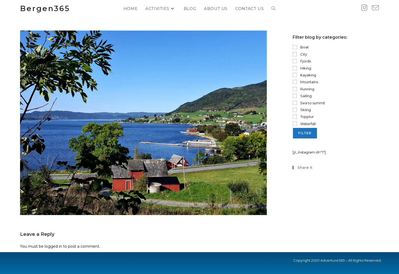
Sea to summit (309, 103)
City (300, 54)
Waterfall (304, 124)
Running (303, 89)
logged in (53, 246)
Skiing (302, 110)
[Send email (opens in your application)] (375, 8)
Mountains (305, 82)
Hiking (302, 68)
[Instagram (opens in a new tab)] (364, 7)
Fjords (302, 61)
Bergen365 (45, 8)
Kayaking (304, 75)
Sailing (302, 96)
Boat (301, 47)
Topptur (303, 116)
